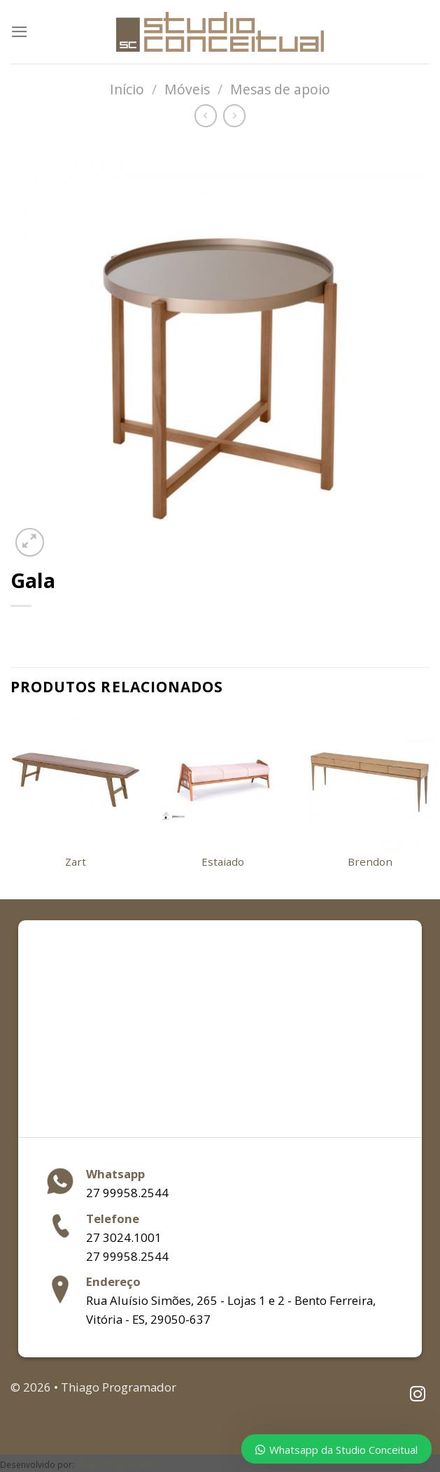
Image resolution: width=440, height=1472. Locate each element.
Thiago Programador (117, 1464)
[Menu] (19, 32)
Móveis (187, 89)
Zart (75, 862)
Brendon (370, 862)
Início (127, 89)
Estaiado (222, 862)
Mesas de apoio (280, 89)
